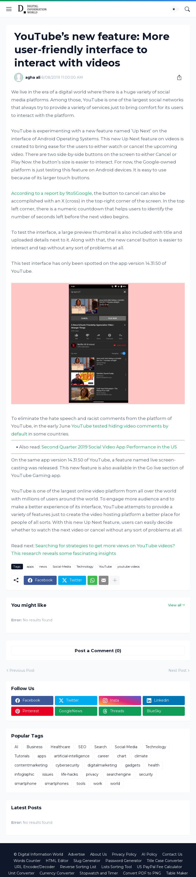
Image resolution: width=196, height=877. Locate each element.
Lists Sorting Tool (116, 867)
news (43, 566)
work (97, 783)
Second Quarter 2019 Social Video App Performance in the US (109, 446)
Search (100, 747)
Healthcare (60, 747)
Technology (85, 566)
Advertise (76, 854)
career (103, 756)
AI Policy (149, 854)
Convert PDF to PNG (142, 873)
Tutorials (22, 756)
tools (81, 783)
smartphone (25, 783)
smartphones (56, 783)
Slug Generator (87, 860)
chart (121, 756)
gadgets (132, 765)
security (146, 774)
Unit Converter (21, 873)
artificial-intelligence (72, 756)
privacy (92, 774)
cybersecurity (67, 765)
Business (34, 747)
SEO (82, 747)
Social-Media (62, 566)
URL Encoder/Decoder (34, 867)
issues (47, 774)
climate (141, 756)
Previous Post (21, 670)
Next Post (177, 670)
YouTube (105, 566)
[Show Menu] (9, 9)
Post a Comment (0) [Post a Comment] (98, 650)
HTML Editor (57, 860)
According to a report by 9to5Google (51, 193)
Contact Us (172, 854)
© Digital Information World (38, 854)
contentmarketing (31, 765)
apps (30, 566)
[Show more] (115, 580)
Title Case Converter (165, 860)
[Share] (177, 77)
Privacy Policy (124, 854)
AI (16, 747)
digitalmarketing (102, 765)
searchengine (119, 774)
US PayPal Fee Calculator (159, 867)
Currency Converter (57, 873)
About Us (98, 854)
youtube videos (128, 566)
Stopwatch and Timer (99, 873)
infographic (24, 774)
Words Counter (27, 860)
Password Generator (123, 860)
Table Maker (177, 873)
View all (174, 605)
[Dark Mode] (175, 9)
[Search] (187, 9)
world (115, 783)
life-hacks (69, 774)
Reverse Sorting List (78, 867)
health (154, 765)
